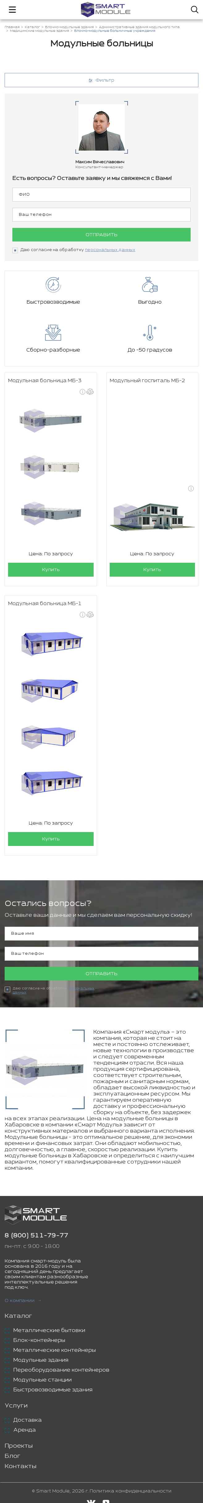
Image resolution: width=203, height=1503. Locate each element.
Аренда (24, 1430)
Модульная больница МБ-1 (45, 604)
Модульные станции (42, 1380)
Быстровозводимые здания (52, 1390)
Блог (12, 1456)
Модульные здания (40, 1360)
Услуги (16, 1405)
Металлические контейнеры (54, 1350)
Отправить (101, 234)
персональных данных (110, 250)
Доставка (27, 1420)
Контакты (20, 1466)
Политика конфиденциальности (130, 1491)
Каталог (18, 1316)
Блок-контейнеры (39, 1340)
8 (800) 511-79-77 (36, 1235)
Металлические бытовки (49, 1330)
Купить (51, 569)
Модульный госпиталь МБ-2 (147, 381)
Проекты (19, 1446)
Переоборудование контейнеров (61, 1370)
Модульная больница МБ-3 (45, 381)
